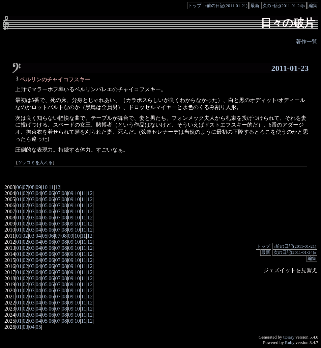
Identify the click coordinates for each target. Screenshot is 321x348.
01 (19, 193)
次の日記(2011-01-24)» (283, 5)
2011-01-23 (290, 68)
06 (19, 187)
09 (38, 187)
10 (45, 187)
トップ (194, 5)
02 (25, 193)
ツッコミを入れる (35, 162)
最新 (255, 5)
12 (57, 187)
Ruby (289, 342)
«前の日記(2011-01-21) (226, 5)
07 (25, 187)
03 (32, 193)
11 (51, 187)
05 (45, 193)
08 (32, 187)
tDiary (288, 337)
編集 (313, 5)
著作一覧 (306, 42)
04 (38, 193)
